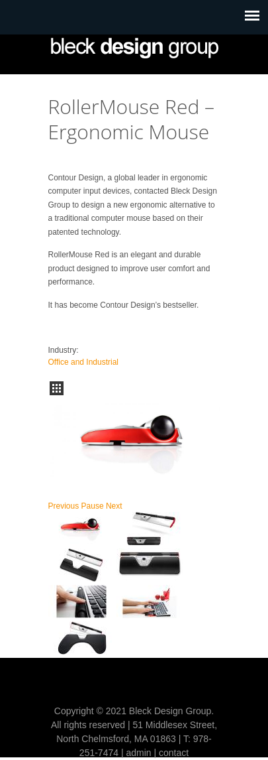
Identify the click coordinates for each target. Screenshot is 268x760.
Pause (92, 506)
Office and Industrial (83, 362)
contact (174, 752)
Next (114, 506)
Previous (63, 506)
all (57, 388)
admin (138, 752)
